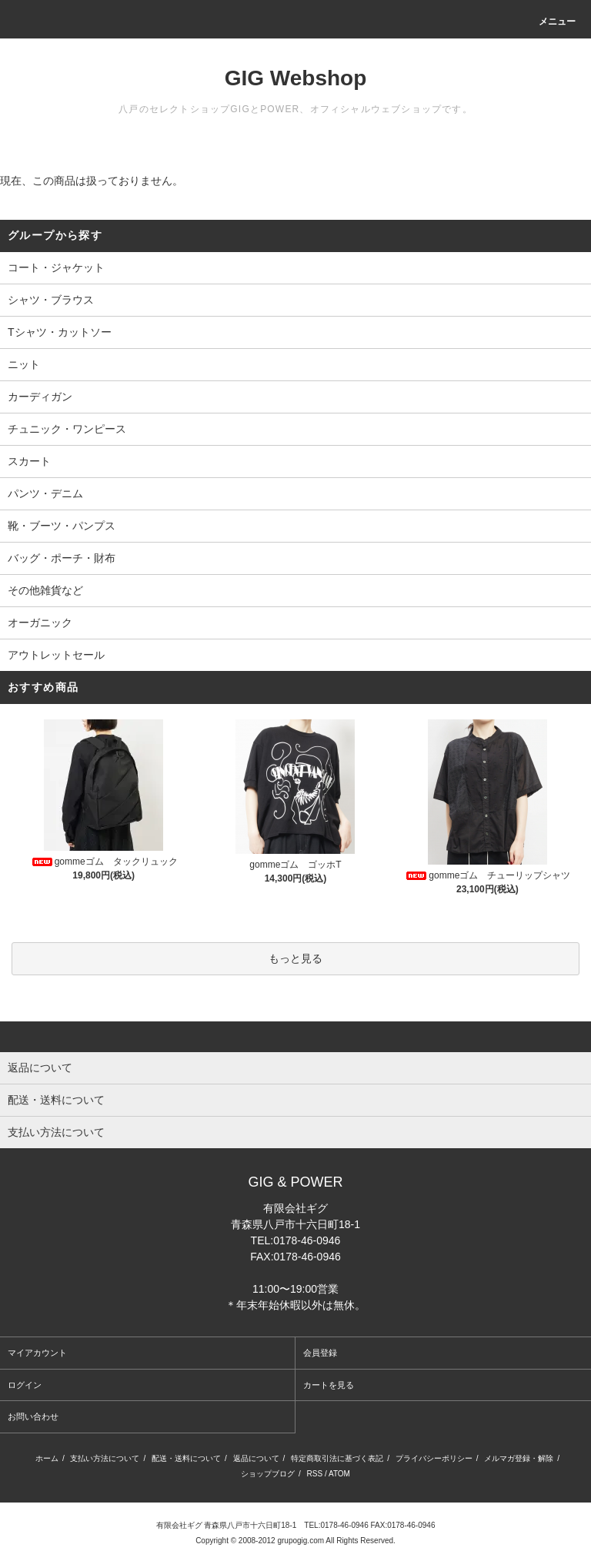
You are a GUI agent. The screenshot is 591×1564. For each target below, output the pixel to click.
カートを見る (328, 1385)
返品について (256, 1458)
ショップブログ (268, 1473)
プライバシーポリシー (434, 1458)
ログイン (25, 1385)
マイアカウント (37, 1352)
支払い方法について (104, 1458)
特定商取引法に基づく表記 (337, 1458)
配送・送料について (186, 1458)
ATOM (339, 1473)
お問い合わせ (33, 1416)
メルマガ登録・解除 (518, 1458)
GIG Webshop (296, 78)
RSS (315, 1473)
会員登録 (320, 1352)
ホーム (46, 1458)
